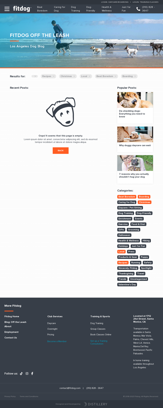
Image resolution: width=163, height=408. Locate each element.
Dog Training (125, 213)
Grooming (133, 229)
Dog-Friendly (144, 213)
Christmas (68, 76)
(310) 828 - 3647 (148, 9)
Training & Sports (100, 316)
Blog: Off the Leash (15, 322)
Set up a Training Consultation (98, 342)
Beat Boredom (106, 76)
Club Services (54, 316)
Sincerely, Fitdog (127, 268)
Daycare (51, 323)
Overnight (52, 329)
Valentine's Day (127, 284)
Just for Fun (138, 246)
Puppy (144, 257)
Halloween (124, 235)
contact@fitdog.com (70, 388)
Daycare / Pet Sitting (130, 207)
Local (86, 76)
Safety (148, 262)
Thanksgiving (125, 273)
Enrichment (124, 218)
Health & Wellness (128, 240)
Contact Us (10, 337)
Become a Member (57, 341)
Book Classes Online (100, 334)
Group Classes (97, 329)
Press (131, 251)
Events (139, 218)
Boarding (129, 76)
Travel (140, 273)
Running (135, 262)
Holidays (123, 246)
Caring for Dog (126, 202)
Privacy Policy (10, 396)
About (7, 326)
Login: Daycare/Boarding (114, 2)
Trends (122, 279)
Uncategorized (138, 279)
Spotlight (146, 268)
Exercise (123, 224)
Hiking (146, 240)
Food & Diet (138, 224)
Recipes (48, 76)
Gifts (121, 229)
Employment (11, 332)
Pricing (50, 334)
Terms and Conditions (29, 396)
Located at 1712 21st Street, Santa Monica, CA (143, 319)
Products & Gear (127, 257)
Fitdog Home (11, 316)
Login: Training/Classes (146, 2)
